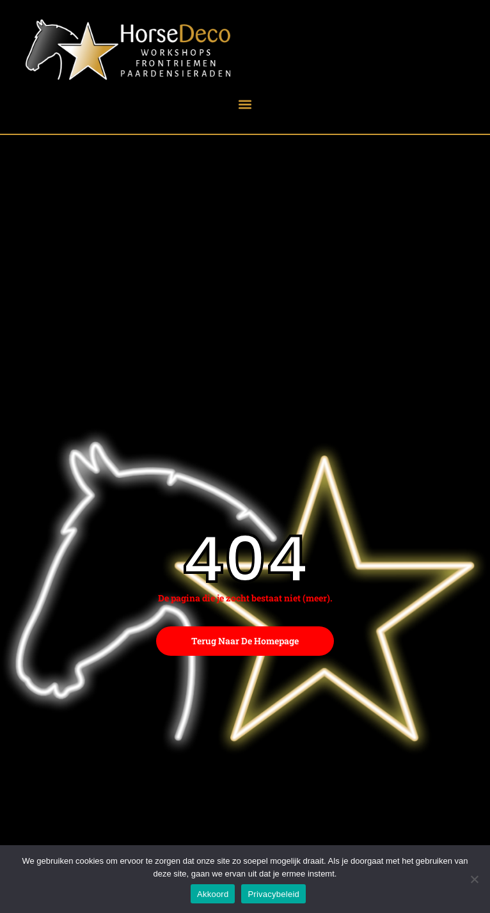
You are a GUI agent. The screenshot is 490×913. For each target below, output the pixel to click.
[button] (245, 104)
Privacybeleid (273, 894)
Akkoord (212, 894)
